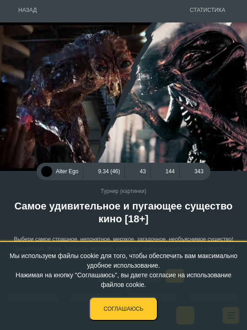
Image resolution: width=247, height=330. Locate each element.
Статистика (207, 10)
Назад (27, 10)
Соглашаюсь (124, 309)
